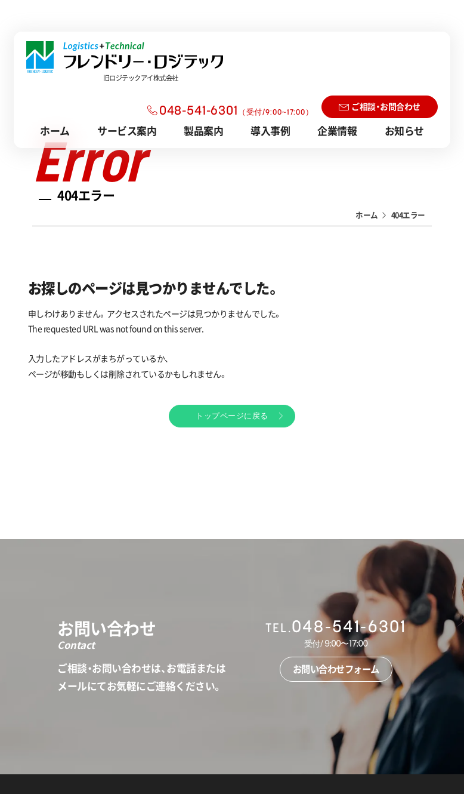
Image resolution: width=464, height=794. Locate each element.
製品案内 (203, 130)
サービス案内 (126, 130)
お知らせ (404, 130)
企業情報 (337, 130)
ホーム (55, 130)
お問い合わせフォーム (336, 666)
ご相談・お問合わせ (385, 106)
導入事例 (270, 130)
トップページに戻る (232, 414)
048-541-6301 (236, 111)
